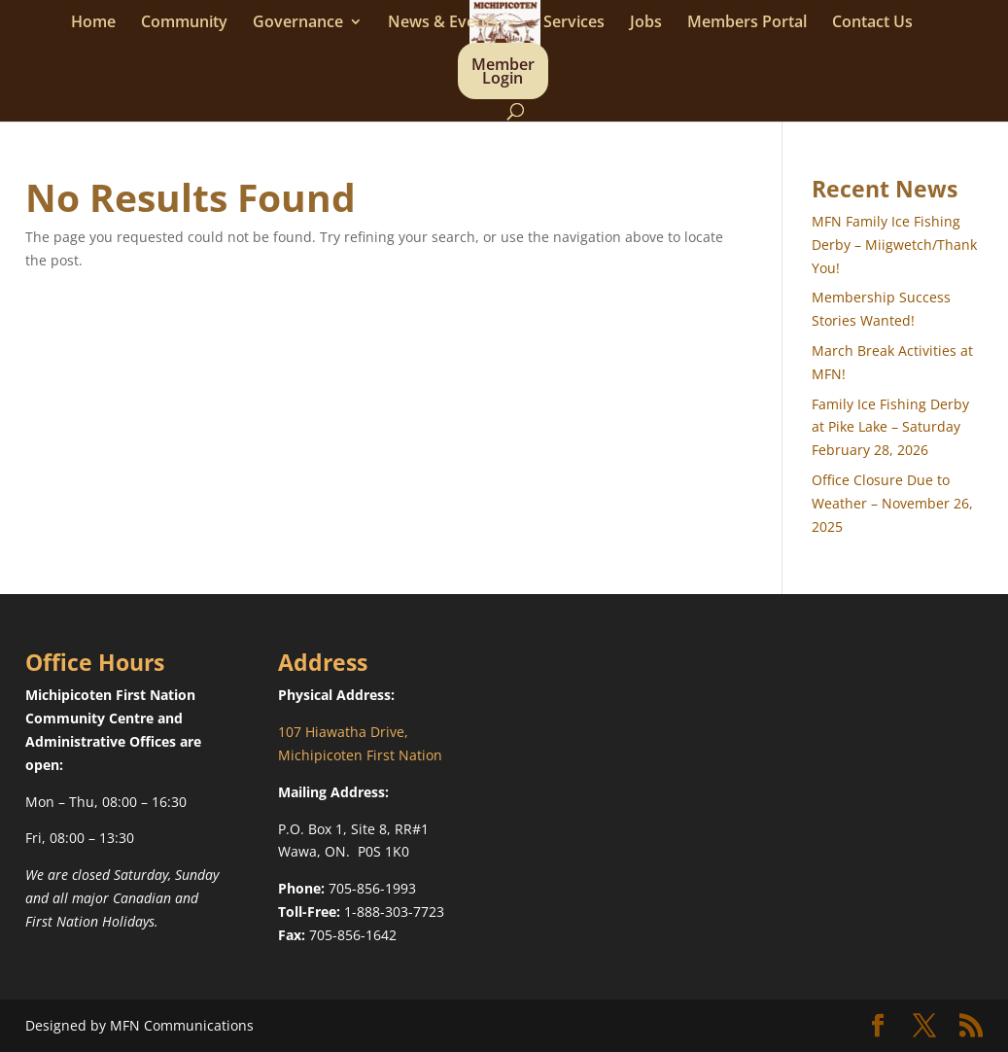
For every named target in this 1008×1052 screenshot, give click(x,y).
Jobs (646, 23)
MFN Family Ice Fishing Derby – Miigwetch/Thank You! (894, 244)
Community (184, 23)
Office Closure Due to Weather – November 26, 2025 (892, 503)
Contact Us (872, 23)
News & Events (443, 23)
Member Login (503, 72)
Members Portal (747, 23)
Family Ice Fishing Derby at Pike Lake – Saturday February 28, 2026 (890, 427)
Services (574, 23)
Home (93, 23)
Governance (298, 23)
